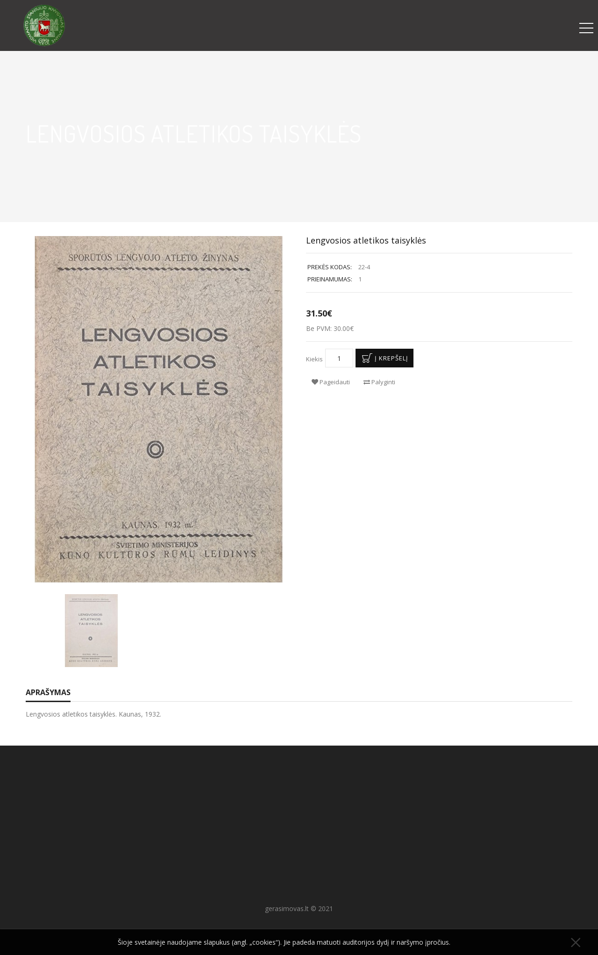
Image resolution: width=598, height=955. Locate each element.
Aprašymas (48, 692)
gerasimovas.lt (287, 908)
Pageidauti (331, 382)
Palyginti (379, 382)
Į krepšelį (383, 358)
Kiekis (314, 359)
